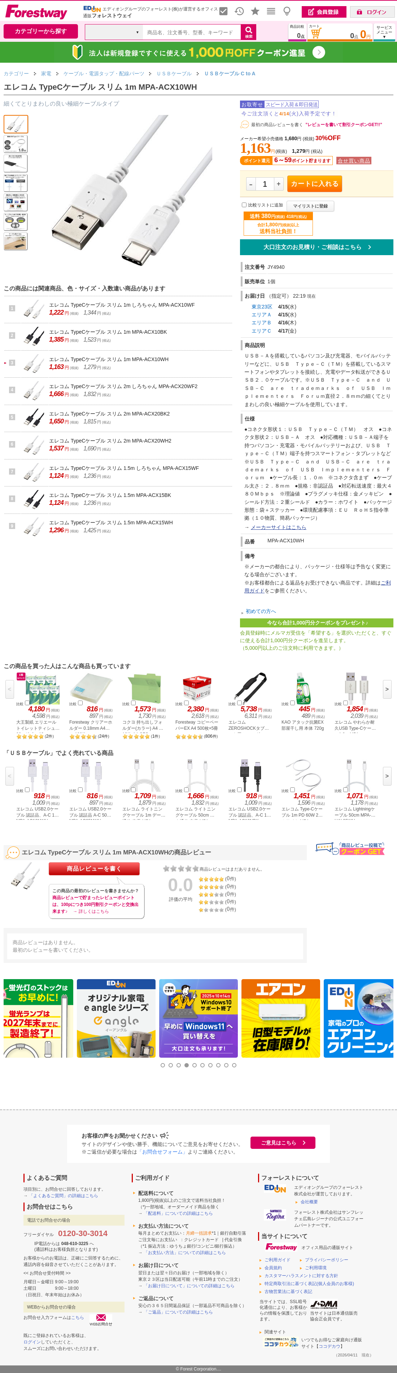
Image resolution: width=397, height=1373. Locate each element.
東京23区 (262, 307)
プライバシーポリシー (326, 1259)
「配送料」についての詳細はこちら (178, 1213)
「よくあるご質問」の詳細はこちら (63, 1195)
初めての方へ (261, 611)
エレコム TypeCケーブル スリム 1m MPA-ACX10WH (109, 359)
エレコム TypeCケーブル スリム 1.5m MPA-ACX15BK (110, 495)
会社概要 (309, 1201)
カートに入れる (315, 183)
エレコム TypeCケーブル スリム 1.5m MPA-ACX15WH (111, 522)
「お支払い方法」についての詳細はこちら (185, 1252)
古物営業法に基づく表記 (288, 1291)
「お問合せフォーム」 (162, 1152)
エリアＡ (262, 314)
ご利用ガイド (278, 1259)
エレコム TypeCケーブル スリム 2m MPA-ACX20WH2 (110, 441)
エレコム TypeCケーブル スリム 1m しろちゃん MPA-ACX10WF (122, 305)
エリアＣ (262, 331)
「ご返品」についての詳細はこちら (178, 1312)
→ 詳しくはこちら (91, 911)
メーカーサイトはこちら (278, 527)
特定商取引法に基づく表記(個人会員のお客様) (309, 1283)
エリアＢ (262, 322)
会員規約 (273, 1267)
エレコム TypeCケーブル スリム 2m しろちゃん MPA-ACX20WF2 (123, 386)
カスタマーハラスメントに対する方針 (301, 1275)
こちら (77, 1317)
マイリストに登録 (310, 206)
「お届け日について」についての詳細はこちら (189, 1285)
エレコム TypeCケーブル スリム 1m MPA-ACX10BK (108, 332)
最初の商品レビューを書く (277, 124)
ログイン (32, 1342)
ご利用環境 (316, 1267)
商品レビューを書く (94, 869)
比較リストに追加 (265, 205)
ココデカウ (329, 1346)
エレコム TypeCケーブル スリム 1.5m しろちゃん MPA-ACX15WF (124, 468)
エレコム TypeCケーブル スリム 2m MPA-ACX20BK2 (109, 414)
